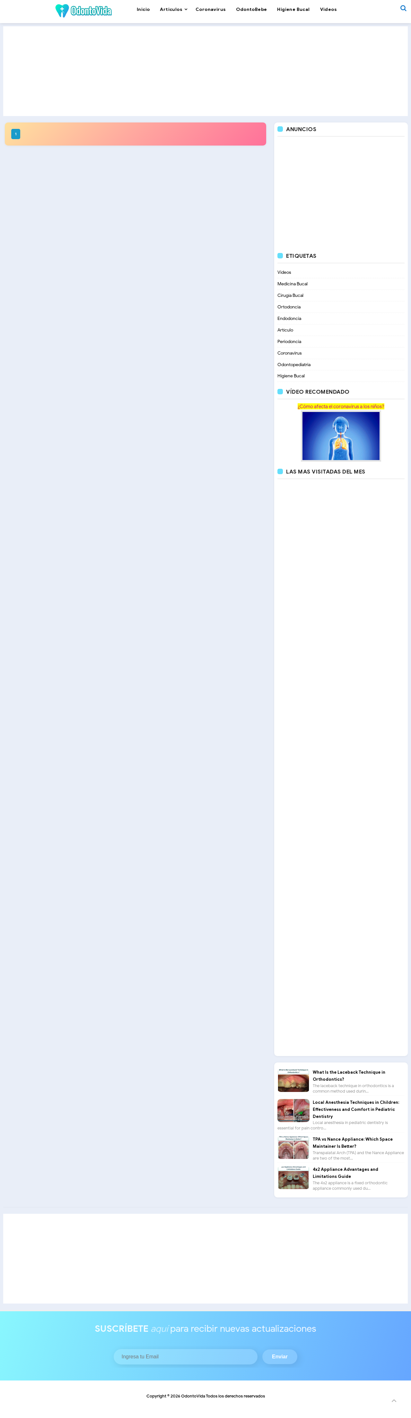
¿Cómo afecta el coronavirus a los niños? (341, 407)
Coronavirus (289, 353)
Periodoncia (289, 341)
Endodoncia (289, 318)
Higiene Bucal (291, 376)
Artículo (285, 330)
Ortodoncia (289, 307)
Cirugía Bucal (290, 295)
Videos (284, 272)
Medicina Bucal (292, 284)
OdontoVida (193, 1396)
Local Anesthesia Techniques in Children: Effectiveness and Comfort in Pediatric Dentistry (356, 1110)
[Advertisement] (205, 71)
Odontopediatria (293, 364)
